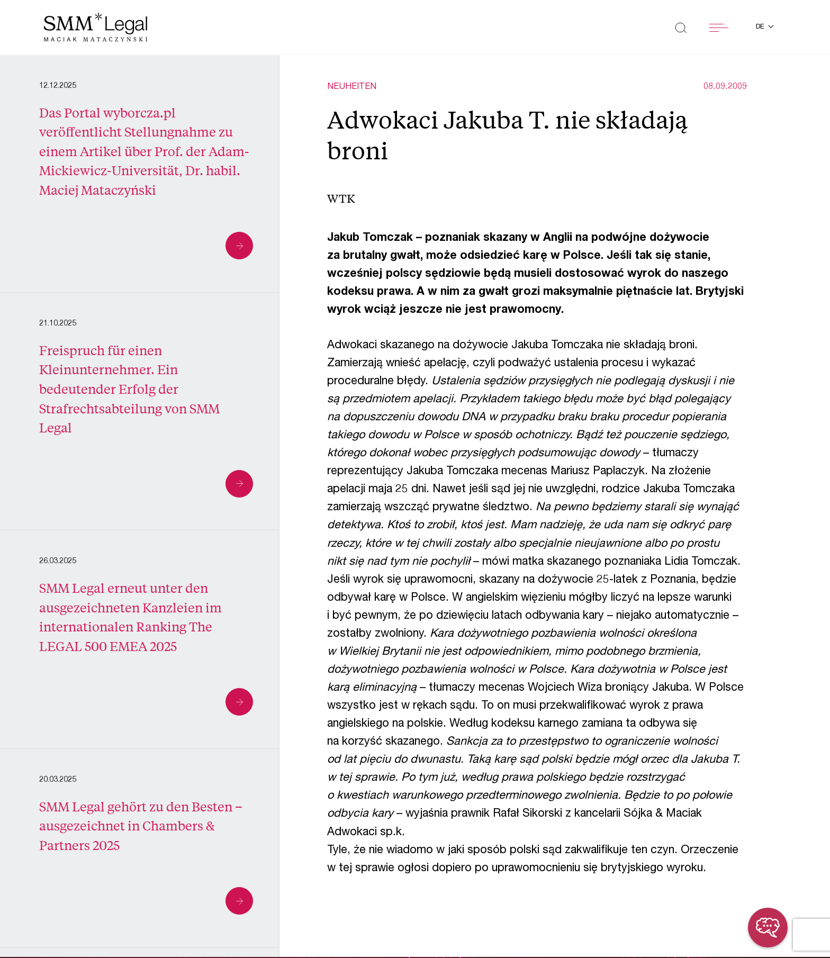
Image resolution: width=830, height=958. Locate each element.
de (761, 27)
